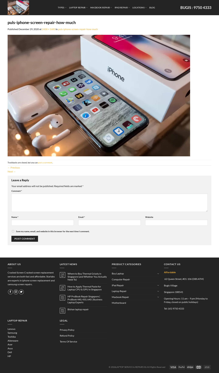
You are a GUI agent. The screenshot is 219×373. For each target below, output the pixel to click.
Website (149, 217)
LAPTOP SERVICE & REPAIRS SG (131, 367)
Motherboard (119, 302)
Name (14, 217)
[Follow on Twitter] (21, 291)
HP (9, 356)
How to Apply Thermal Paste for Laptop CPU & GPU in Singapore (85, 288)
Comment (16, 191)
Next (12, 171)
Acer (10, 344)
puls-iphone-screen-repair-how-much (78, 29)
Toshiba (12, 336)
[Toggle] (158, 273)
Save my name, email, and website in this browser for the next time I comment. (52, 231)
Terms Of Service (68, 341)
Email (81, 217)
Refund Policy (67, 335)
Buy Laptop (118, 273)
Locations (139, 7)
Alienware (13, 340)
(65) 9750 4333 (176, 308)
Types (62, 7)
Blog (152, 7)
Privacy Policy (67, 329)
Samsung (12, 332)
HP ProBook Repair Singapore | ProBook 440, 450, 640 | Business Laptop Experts (85, 299)
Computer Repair (121, 279)
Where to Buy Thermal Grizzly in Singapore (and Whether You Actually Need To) (87, 276)
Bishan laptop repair (78, 309)
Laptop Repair (78, 7)
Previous (14, 167)
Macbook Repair (101, 7)
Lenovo (11, 328)
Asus (10, 348)
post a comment (45, 162)
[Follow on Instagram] (15, 291)
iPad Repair (122, 7)
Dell (10, 352)
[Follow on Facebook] (10, 291)
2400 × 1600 (48, 29)
